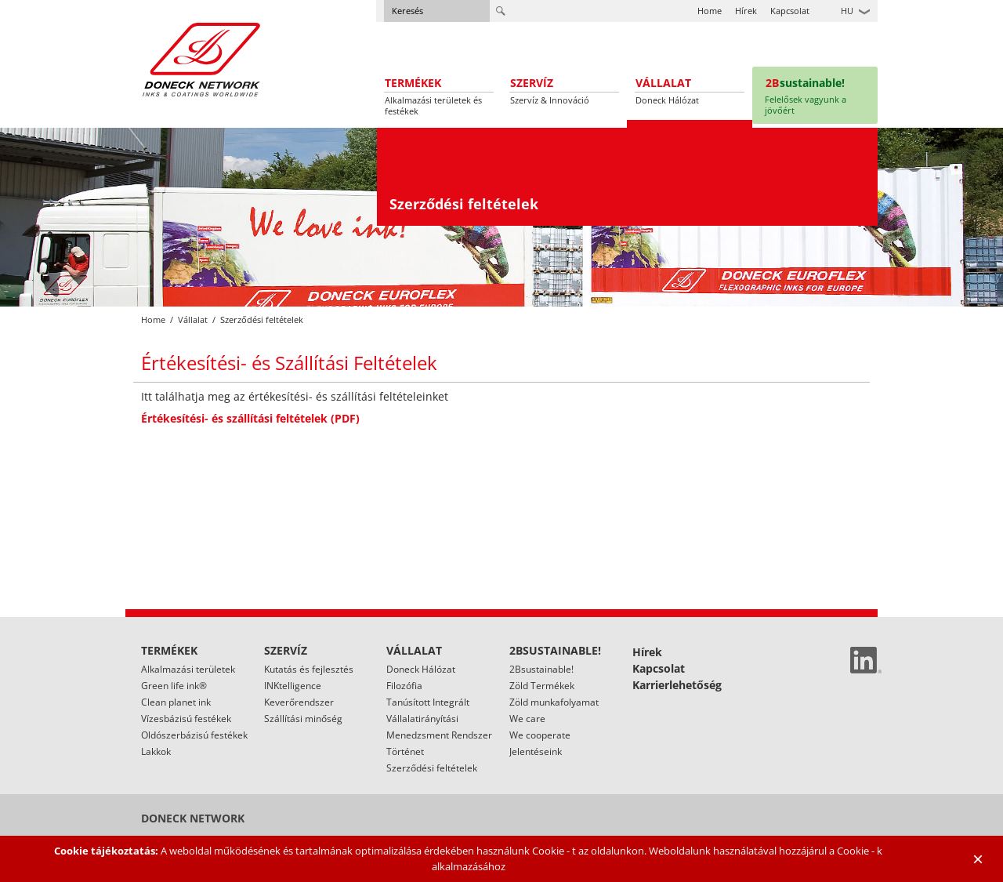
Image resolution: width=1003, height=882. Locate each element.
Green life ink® (174, 685)
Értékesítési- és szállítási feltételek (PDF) (250, 418)
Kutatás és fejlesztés (308, 669)
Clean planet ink (176, 702)
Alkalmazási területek (188, 669)
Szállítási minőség (303, 718)
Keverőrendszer (299, 702)
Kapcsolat (789, 10)
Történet (405, 751)
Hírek (746, 10)
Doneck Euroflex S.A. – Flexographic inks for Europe (201, 59)
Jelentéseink (535, 751)
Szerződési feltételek (431, 768)
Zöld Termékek (541, 685)
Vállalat (193, 319)
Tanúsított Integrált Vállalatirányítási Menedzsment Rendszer (439, 718)
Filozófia (404, 685)
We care (527, 718)
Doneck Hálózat (420, 669)
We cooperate (539, 735)
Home (709, 10)
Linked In (866, 660)
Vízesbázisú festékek (186, 718)
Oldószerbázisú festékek (194, 735)
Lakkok (156, 751)
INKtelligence (292, 685)
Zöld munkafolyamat (554, 702)
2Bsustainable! (541, 669)
